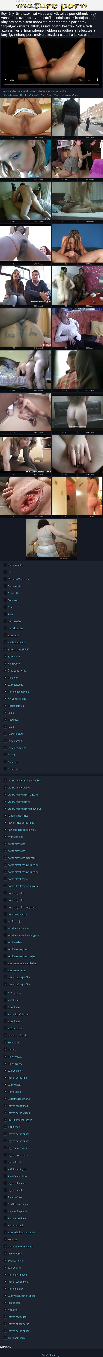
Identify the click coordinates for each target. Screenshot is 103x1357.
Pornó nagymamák (18, 691)
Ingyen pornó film (17, 1077)
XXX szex (13, 1309)
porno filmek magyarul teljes (23, 872)
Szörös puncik (15, 1070)
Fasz (10, 614)
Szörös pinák (15, 1028)
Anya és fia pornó (17, 1211)
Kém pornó (14, 663)
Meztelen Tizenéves (18, 579)
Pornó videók (15, 1091)
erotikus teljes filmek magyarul (24, 808)
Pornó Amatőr (32, 95)
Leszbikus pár (15, 734)
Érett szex (13, 600)
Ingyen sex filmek (17, 1035)
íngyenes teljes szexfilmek (22, 829)
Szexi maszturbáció (18, 649)
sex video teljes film (18, 928)
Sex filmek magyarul (19, 1098)
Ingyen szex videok (18, 1155)
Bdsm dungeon (11, 95)
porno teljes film (16, 900)
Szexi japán (14, 635)
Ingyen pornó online (18, 1134)
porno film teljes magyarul (22, 858)
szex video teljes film (19, 977)
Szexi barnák (15, 741)
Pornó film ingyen (17, 1274)
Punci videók (15, 1056)
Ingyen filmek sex (17, 1183)
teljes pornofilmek (70, 95)
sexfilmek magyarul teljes (21, 956)
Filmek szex (14, 1302)
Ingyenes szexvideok (19, 1148)
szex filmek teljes (17, 970)
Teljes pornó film (16, 1338)
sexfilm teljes (15, 942)
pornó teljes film (16, 893)
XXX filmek (14, 1000)
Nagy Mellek (14, 621)
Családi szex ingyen (18, 1204)
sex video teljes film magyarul (23, 935)
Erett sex (12, 1239)
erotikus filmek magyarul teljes (24, 780)
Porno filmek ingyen (18, 1014)
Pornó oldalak (15, 1288)
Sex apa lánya (15, 1260)
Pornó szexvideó (17, 1218)
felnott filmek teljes (18, 815)
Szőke (11, 712)
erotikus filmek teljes (19, 787)
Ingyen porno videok (19, 1113)
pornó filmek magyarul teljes (23, 865)
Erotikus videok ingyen (20, 1120)
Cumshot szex (15, 628)
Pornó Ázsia (14, 586)
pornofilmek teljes (17, 914)
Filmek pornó (15, 1253)
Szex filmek (14, 1007)
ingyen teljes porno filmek (21, 822)
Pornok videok (15, 1225)
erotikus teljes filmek (19, 801)
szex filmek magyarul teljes (22, 963)
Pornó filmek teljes (22, 1)
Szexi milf (13, 593)
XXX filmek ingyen (17, 1169)
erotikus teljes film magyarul (23, 794)
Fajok (11, 727)
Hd (21, 95)
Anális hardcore (16, 642)
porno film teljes (16, 843)
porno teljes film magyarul (22, 907)
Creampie (13, 762)
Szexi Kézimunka (17, 748)
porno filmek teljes (18, 879)
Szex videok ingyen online (21, 1232)
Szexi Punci (46, 95)
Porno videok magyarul (20, 1246)
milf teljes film (15, 836)
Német (11, 755)
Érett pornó (14, 1042)
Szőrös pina (14, 993)
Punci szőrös (15, 1063)
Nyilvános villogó (17, 698)
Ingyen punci (15, 1190)
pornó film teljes (16, 851)
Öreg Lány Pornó (17, 670)
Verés (56, 95)
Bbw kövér (13, 720)
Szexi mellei (14, 769)
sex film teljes (15, 921)
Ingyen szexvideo (17, 1317)
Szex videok (14, 1084)
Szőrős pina (14, 1267)
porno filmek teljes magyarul (23, 886)
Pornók (12, 1049)
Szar (10, 607)
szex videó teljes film (19, 984)
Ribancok (13, 677)
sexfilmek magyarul (18, 949)
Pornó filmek (15, 1162)
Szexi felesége (15, 684)
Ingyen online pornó (18, 1324)
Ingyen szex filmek (18, 1105)
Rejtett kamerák (16, 705)
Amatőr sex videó (17, 1176)
